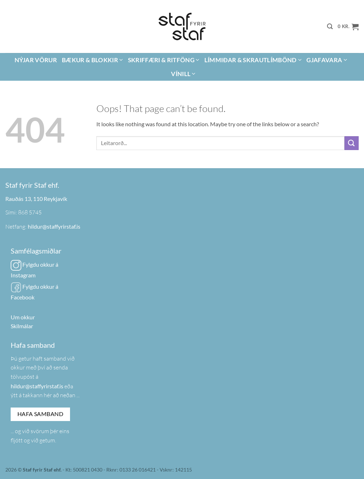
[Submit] (351, 143)
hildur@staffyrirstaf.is (54, 226)
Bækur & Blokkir (92, 60)
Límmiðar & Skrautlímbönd (253, 60)
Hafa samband (40, 414)
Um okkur (23, 317)
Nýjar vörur (36, 60)
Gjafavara (326, 60)
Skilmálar (22, 326)
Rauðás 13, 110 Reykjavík (36, 198)
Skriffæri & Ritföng (163, 60)
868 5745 (30, 212)
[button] (330, 26)
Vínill (183, 74)
